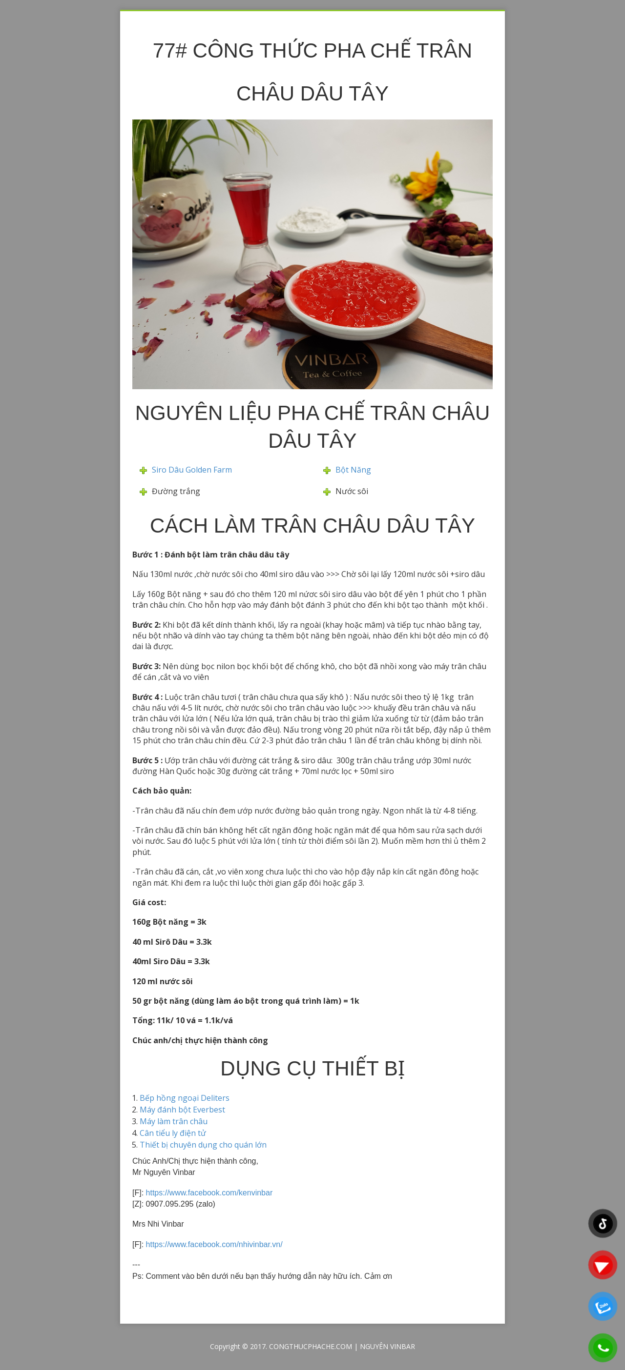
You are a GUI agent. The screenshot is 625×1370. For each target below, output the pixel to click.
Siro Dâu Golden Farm (192, 469)
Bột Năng (353, 469)
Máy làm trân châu (174, 1121)
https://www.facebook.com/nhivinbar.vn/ (214, 1244)
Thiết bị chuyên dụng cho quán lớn (203, 1144)
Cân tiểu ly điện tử (173, 1133)
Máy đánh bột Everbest (182, 1109)
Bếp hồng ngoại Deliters (184, 1097)
